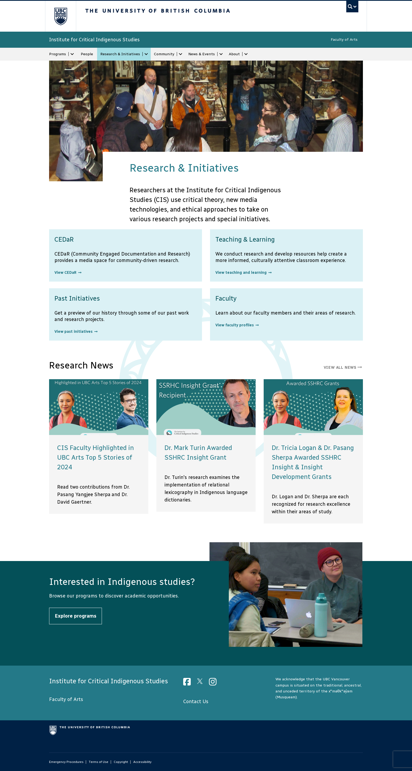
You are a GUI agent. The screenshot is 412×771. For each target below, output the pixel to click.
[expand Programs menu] (72, 54)
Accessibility (142, 762)
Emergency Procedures (66, 762)
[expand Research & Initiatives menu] (146, 54)
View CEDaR (65, 272)
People (87, 54)
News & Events (201, 54)
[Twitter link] (202, 683)
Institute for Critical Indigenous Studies (94, 40)
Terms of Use (98, 762)
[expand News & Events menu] (221, 54)
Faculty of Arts (344, 39)
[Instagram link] (214, 683)
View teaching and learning (241, 272)
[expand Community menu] (180, 54)
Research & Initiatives (120, 54)
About (234, 54)
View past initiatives (73, 331)
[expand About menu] (246, 54)
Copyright (121, 762)
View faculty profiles (234, 325)
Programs (57, 54)
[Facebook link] (189, 683)
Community (164, 54)
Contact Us (195, 701)
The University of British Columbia (60, 16)
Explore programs (75, 616)
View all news (343, 367)
